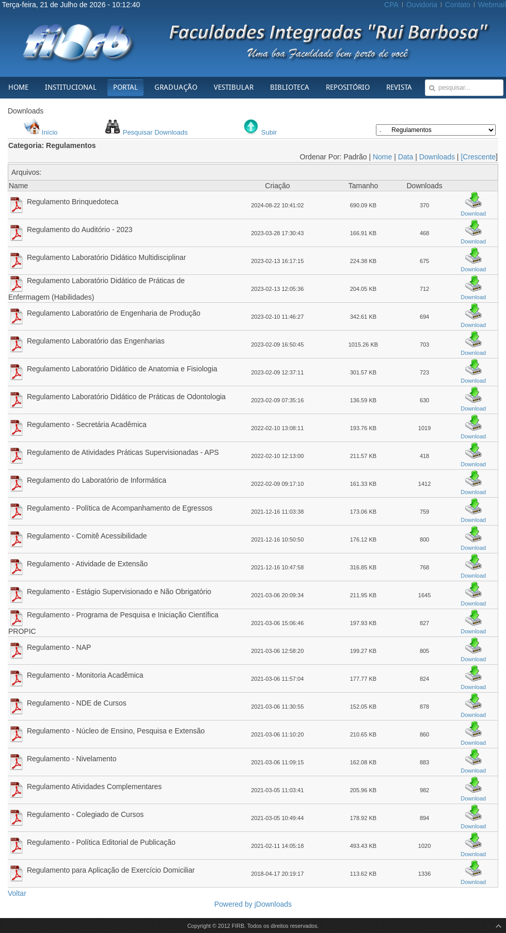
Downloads (437, 157)
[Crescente (478, 157)
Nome (382, 157)
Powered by (234, 904)
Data (406, 157)
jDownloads (273, 904)
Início (50, 132)
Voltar (17, 893)
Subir (269, 132)
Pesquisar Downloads (155, 132)
